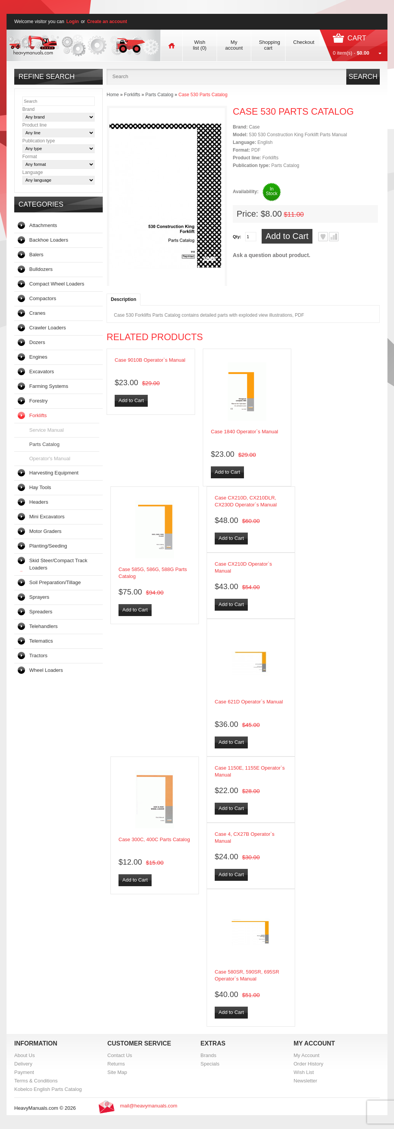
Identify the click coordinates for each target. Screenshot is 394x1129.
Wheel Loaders (46, 670)
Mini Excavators (47, 516)
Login (72, 21)
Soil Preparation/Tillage (55, 582)
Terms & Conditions (36, 1081)
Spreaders (40, 612)
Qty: (237, 236)
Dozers (37, 342)
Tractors (38, 655)
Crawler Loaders (47, 328)
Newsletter (305, 1081)
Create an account (107, 21)
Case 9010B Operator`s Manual (150, 360)
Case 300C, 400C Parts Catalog (154, 839)
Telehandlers (43, 626)
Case (254, 127)
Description (123, 299)
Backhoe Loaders (48, 240)
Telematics (41, 641)
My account (234, 45)
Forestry (38, 401)
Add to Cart (286, 236)
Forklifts (38, 415)
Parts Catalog (44, 444)
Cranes (37, 313)
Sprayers (39, 597)
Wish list (199, 45)
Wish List (304, 1072)
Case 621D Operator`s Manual (249, 702)
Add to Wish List (323, 236)
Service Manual (46, 430)
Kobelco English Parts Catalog (48, 1089)
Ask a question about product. (271, 255)
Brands (208, 1055)
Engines (38, 357)
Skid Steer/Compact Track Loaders (58, 564)
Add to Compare (334, 236)
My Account (306, 1055)
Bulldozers (41, 269)
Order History (308, 1064)
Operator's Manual (49, 458)
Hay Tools (40, 487)
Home (113, 94)
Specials (209, 1064)
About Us (24, 1055)
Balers (36, 254)
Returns (116, 1064)
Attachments (43, 225)
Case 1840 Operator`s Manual (244, 431)
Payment (24, 1072)
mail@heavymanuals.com (148, 1106)
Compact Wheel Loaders (56, 284)
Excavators (41, 371)
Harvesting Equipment (53, 473)
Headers (38, 502)
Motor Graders (45, 531)
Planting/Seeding (48, 546)
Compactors (42, 298)
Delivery (23, 1064)
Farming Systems (48, 386)
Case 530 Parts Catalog (203, 94)
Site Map (117, 1072)
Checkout (303, 42)
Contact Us (119, 1055)
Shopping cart (269, 45)
